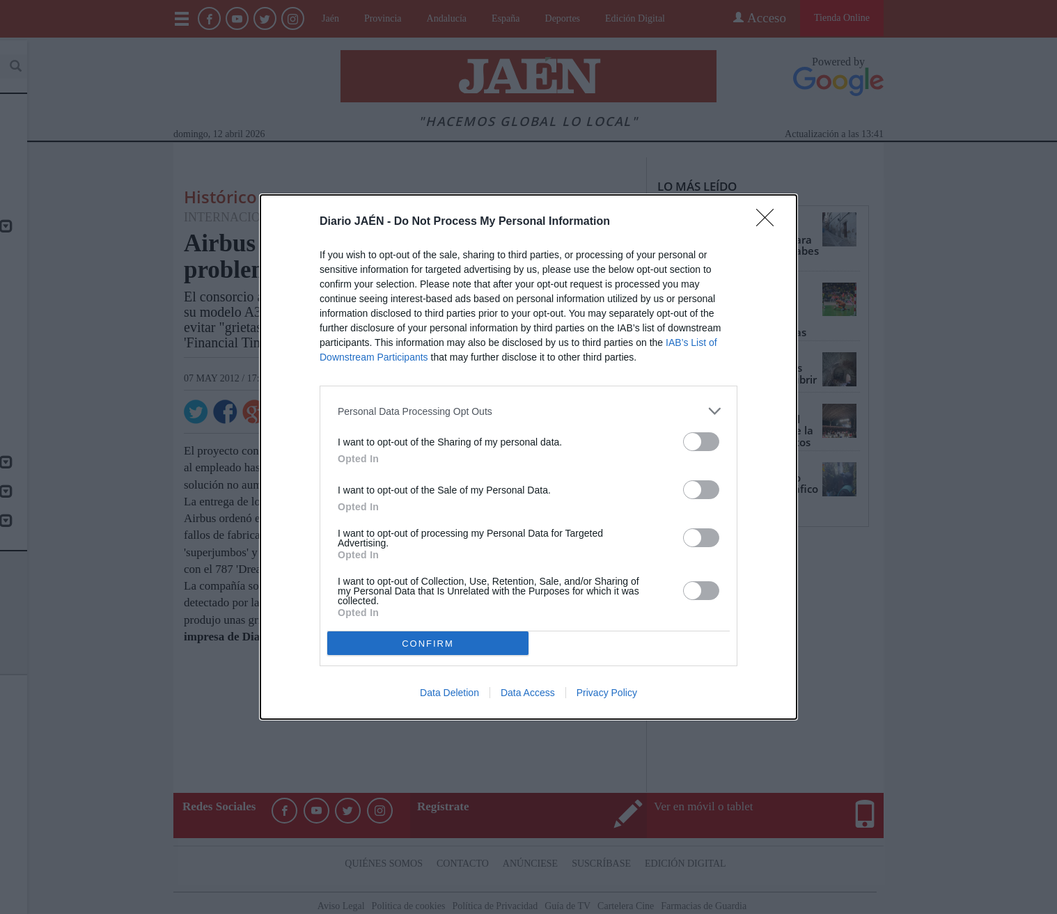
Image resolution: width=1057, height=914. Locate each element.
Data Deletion (449, 692)
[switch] (701, 441)
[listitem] (528, 411)
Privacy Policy (607, 692)
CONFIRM (428, 643)
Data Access (528, 692)
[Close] (769, 222)
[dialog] (528, 457)
